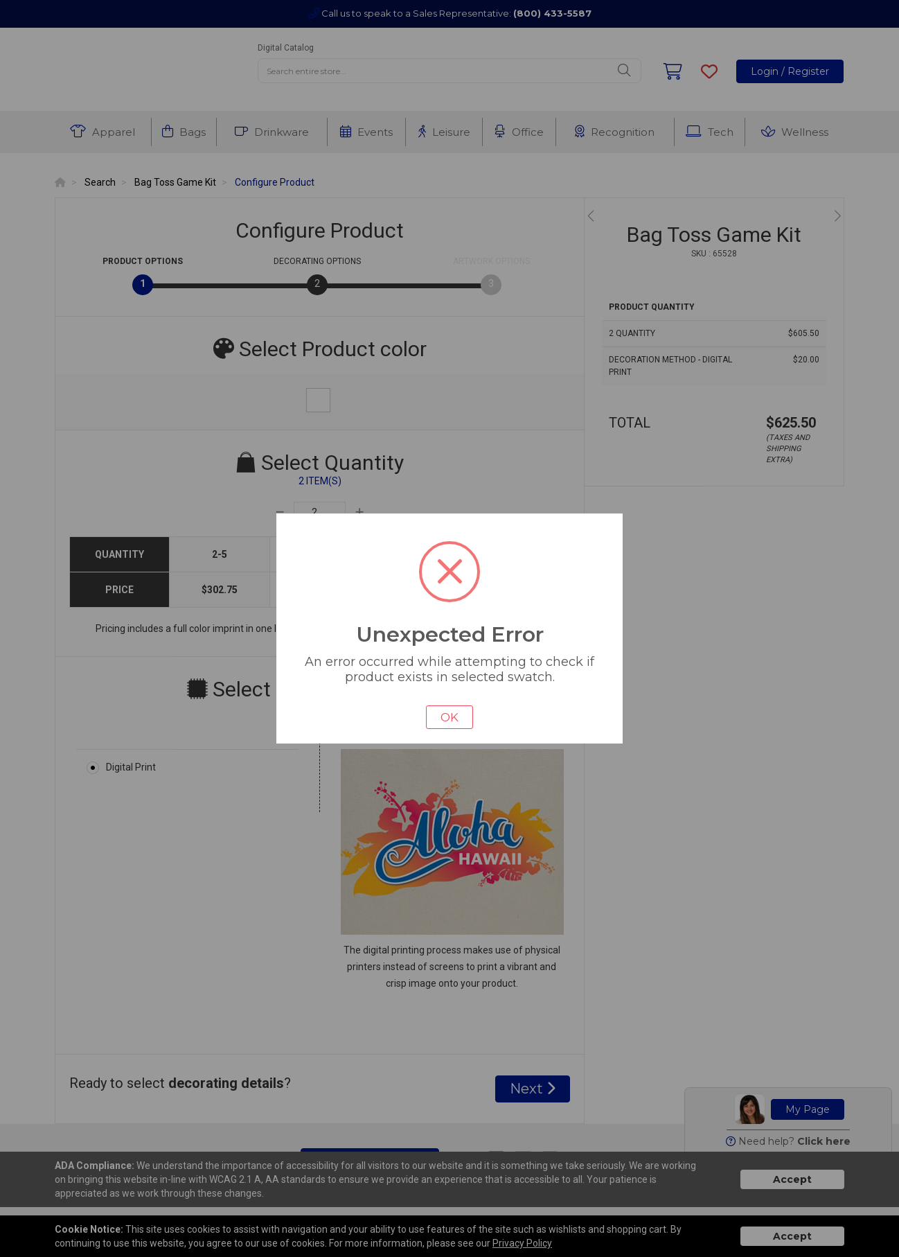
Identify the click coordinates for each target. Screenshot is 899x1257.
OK (449, 717)
